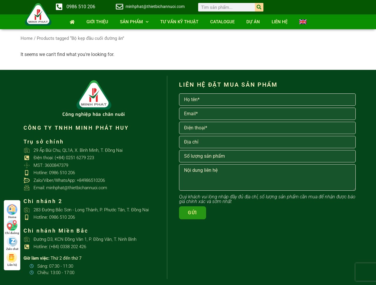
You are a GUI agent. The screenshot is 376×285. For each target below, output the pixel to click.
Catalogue (222, 21)
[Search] (259, 7)
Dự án (253, 21)
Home (27, 38)
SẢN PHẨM (134, 22)
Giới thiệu (97, 21)
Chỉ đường (12, 227)
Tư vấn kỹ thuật (179, 21)
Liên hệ (280, 21)
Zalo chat (12, 243)
